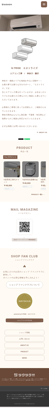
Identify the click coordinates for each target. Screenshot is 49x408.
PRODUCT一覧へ (37, 194)
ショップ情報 (24, 333)
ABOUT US (43, 132)
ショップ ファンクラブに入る (24, 320)
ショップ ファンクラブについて (24, 285)
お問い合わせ (24, 339)
